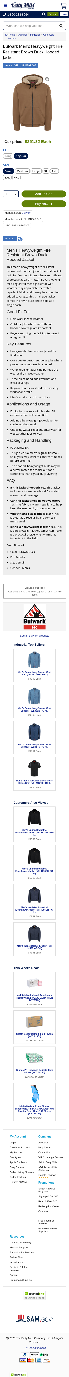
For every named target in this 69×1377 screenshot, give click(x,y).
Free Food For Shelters (46, 1222)
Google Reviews (47, 1175)
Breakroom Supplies (21, 1280)
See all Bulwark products (34, 635)
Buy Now (43, 204)
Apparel (14, 1275)
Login (13, 1142)
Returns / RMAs (18, 1182)
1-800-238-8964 (27, 591)
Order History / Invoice (22, 1172)
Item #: (9, 65)
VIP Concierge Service (50, 1157)
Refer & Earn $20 (47, 1201)
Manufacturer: (13, 212)
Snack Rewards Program (46, 1190)
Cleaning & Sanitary (20, 1242)
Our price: (13, 142)
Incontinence (17, 1262)
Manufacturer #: (14, 219)
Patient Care (16, 1257)
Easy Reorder (17, 1167)
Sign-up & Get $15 (48, 1196)
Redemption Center (48, 1206)
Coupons (43, 1211)
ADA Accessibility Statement (47, 1169)
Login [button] (64, 14)
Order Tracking (18, 1177)
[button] (43, 14)
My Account (16, 1152)
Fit (5, 149)
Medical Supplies (19, 1247)
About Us (43, 1142)
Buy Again (15, 1157)
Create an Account (20, 1147)
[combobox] (11, 193)
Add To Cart (44, 194)
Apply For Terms (18, 1162)
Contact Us (44, 1152)
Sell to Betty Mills (47, 1162)
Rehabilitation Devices (22, 1252)
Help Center (44, 1147)
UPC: (8, 225)
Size (6, 164)
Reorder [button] (53, 14)
